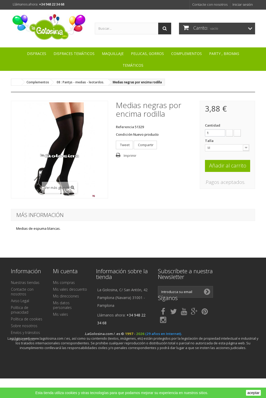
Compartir (145, 144)
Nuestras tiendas (25, 282)
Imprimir (130, 155)
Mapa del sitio (23, 339)
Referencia (125, 127)
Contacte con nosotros (210, 4)
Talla (209, 140)
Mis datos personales (62, 305)
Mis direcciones (66, 296)
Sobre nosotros (24, 325)
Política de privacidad (19, 310)
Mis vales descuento (70, 289)
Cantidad (212, 125)
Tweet (124, 144)
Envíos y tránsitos (25, 332)
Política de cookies (26, 318)
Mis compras (64, 282)
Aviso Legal (20, 300)
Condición (124, 134)
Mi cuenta (65, 271)
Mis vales (60, 314)
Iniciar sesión (242, 4)
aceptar (253, 393)
